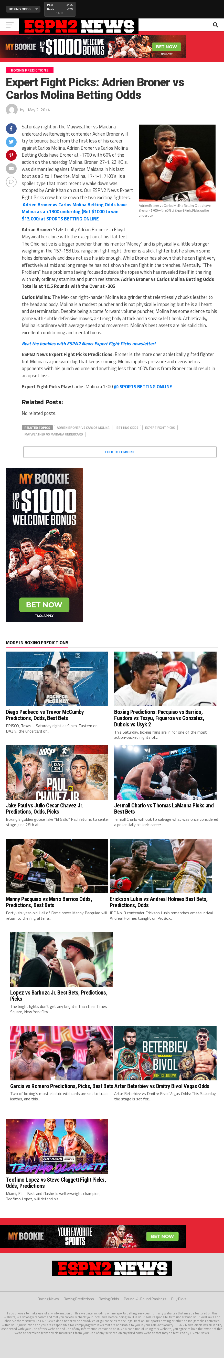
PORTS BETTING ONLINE (74, 211)
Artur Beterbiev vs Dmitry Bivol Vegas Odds (161, 1086)
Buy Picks (179, 1299)
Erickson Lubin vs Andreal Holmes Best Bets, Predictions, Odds (159, 902)
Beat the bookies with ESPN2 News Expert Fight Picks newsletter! (88, 343)
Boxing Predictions (79, 1299)
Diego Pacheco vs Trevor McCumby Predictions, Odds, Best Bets (45, 715)
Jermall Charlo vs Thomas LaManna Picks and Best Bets (164, 808)
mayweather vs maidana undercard (54, 434)
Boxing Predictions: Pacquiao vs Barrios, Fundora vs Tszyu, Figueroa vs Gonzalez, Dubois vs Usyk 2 (159, 718)
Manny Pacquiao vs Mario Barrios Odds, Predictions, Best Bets (49, 902)
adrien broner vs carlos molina (83, 427)
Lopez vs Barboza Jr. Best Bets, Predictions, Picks (58, 995)
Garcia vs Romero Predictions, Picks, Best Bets (61, 1086)
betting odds (127, 427)
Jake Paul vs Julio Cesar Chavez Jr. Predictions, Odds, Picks (44, 808)
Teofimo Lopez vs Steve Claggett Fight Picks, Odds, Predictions (56, 1182)
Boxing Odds (109, 1299)
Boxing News (48, 1299)
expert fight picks (160, 427)
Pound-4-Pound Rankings (145, 1299)
